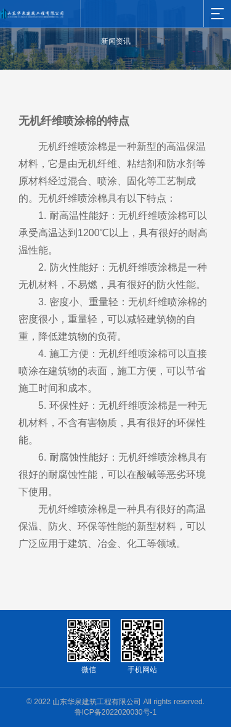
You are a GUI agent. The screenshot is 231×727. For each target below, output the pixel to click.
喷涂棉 (92, 146)
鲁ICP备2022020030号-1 (115, 712)
